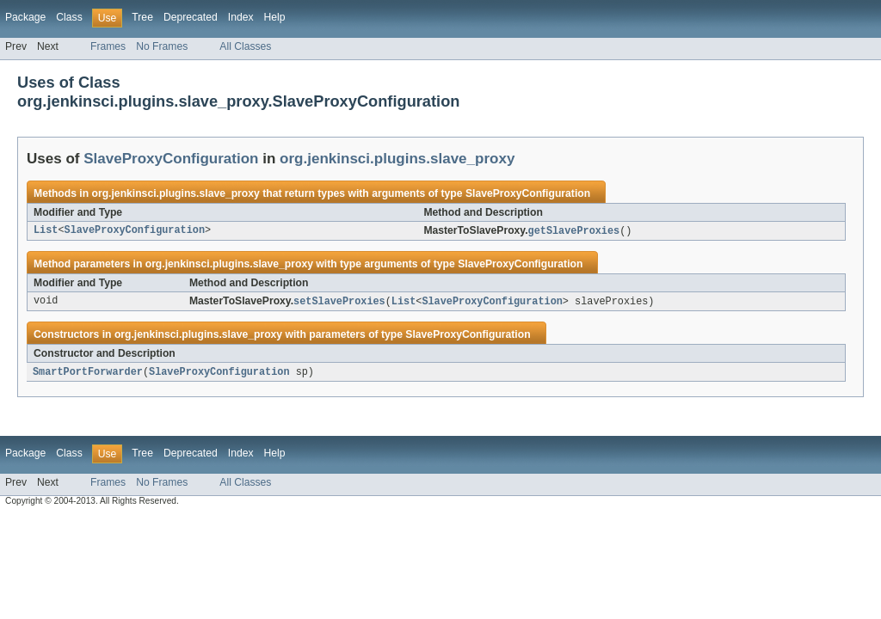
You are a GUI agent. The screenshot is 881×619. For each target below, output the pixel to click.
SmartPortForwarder (88, 374)
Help (275, 17)
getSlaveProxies (574, 231)
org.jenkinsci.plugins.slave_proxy (397, 158)
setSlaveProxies (339, 303)
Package (25, 17)
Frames (108, 46)
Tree (142, 17)
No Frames (162, 46)
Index (241, 17)
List (46, 231)
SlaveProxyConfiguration (170, 158)
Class (69, 17)
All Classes (245, 46)
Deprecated (190, 17)
